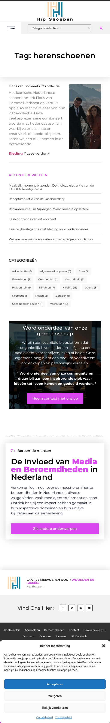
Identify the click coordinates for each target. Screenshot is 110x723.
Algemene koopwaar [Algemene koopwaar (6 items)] (55, 271)
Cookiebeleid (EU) (94, 630)
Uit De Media (79, 636)
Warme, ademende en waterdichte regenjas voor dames (51, 239)
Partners (61, 636)
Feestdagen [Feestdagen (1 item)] (21, 279)
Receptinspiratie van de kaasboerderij (37, 199)
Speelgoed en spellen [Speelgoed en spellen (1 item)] (27, 303)
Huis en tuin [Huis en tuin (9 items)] (21, 287)
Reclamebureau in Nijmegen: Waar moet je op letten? (49, 209)
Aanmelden (32, 630)
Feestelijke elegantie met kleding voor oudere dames (48, 229)
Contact (74, 630)
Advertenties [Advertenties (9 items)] (22, 271)
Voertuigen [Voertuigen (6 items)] (59, 303)
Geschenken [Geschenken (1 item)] (47, 279)
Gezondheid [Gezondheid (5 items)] (74, 279)
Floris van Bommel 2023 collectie (34, 86)
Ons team (29, 636)
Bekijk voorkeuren (55, 708)
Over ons (45, 636)
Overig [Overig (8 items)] (91, 287)
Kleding (16, 153)
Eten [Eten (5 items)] (84, 271)
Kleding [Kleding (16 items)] (69, 287)
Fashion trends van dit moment (32, 219)
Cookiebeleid (44, 717)
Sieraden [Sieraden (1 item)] (62, 295)
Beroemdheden (54, 630)
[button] (103, 646)
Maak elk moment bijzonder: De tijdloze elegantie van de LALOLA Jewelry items (51, 187)
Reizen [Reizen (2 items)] (41, 295)
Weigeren (55, 696)
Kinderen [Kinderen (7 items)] (47, 287)
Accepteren (55, 684)
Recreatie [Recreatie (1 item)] (20, 295)
